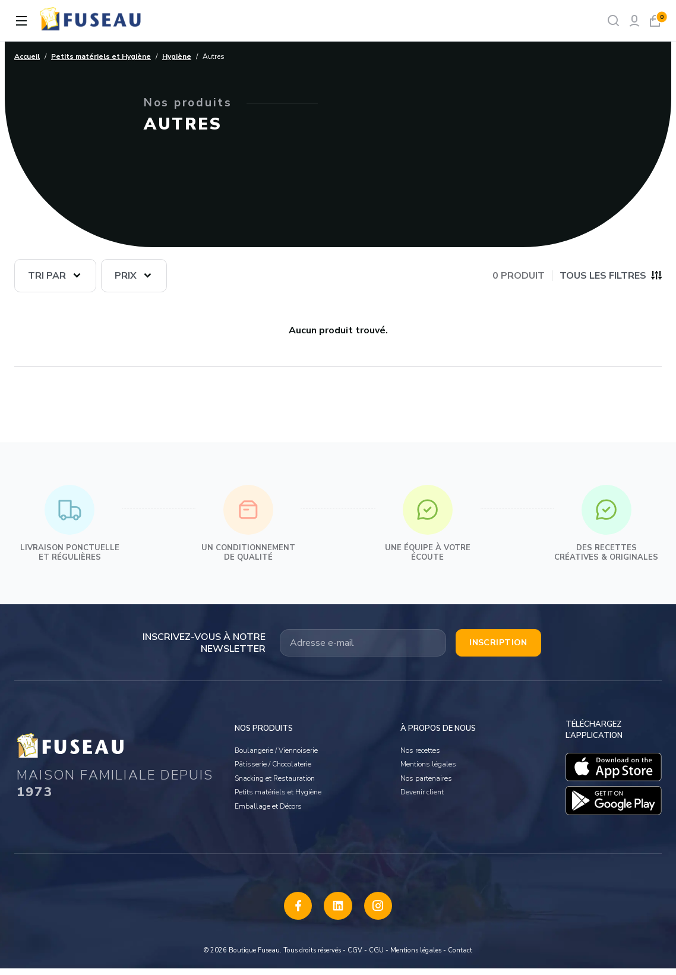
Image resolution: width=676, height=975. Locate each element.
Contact (460, 956)
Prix (126, 275)
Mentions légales (428, 760)
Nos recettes (420, 746)
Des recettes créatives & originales (606, 524)
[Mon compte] (634, 20)
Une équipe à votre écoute (427, 524)
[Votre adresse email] (363, 643)
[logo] (91, 20)
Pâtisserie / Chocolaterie (273, 760)
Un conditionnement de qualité (248, 524)
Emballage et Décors (268, 802)
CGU (376, 956)
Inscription (498, 642)
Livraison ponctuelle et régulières (69, 524)
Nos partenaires (426, 774)
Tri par (47, 275)
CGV (355, 956)
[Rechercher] (613, 20)
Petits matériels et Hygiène (278, 788)
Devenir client (422, 788)
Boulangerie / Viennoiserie (276, 746)
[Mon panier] (655, 20)
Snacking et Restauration (275, 774)
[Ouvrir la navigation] (21, 21)
